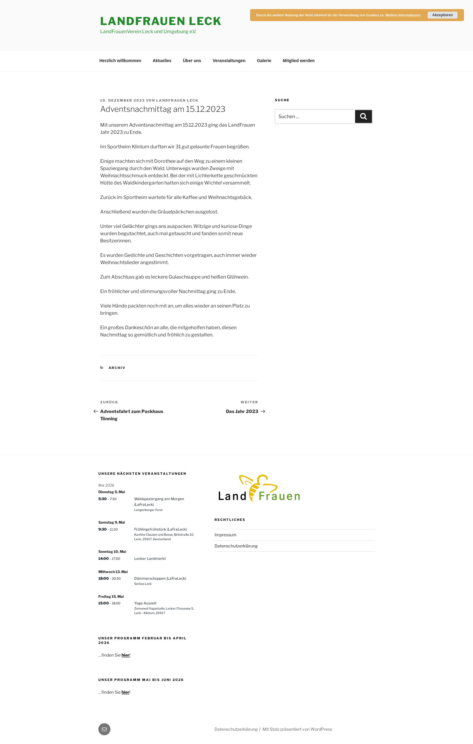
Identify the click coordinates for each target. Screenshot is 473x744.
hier (125, 692)
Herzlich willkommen (120, 60)
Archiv (117, 368)
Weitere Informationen (403, 15)
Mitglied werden (299, 60)
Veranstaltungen (229, 60)
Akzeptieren (442, 15)
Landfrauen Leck (177, 100)
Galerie (264, 60)
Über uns (192, 60)
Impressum (225, 534)
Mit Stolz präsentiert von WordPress (297, 729)
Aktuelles (162, 60)
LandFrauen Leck (161, 21)
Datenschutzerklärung (236, 545)
